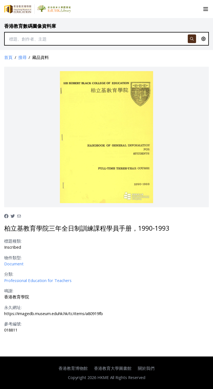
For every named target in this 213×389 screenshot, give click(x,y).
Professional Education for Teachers (38, 280)
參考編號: (13, 323)
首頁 (8, 57)
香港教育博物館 (73, 368)
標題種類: (13, 241)
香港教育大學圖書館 (112, 368)
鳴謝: (8, 290)
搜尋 (22, 57)
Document (14, 263)
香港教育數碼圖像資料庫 (30, 26)
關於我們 (146, 368)
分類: (8, 274)
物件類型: (13, 257)
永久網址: (13, 307)
